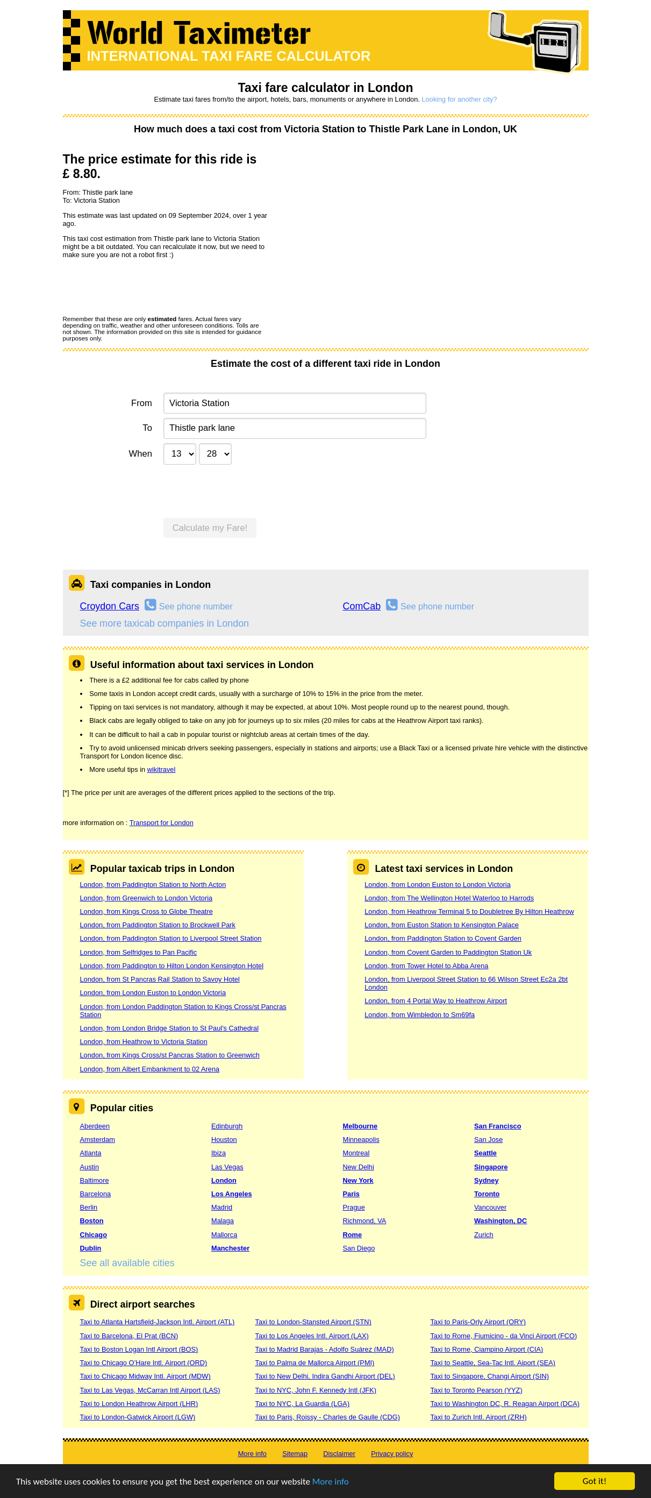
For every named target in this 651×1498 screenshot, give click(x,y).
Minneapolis (361, 1139)
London (224, 1180)
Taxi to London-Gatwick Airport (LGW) (138, 1417)
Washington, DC (500, 1221)
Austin (89, 1167)
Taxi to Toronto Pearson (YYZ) (476, 1390)
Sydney (486, 1180)
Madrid (221, 1207)
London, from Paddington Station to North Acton (153, 885)
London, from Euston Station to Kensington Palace (441, 925)
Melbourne (360, 1126)
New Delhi (358, 1167)
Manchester (230, 1248)
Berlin (89, 1207)
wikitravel (161, 769)
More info (330, 1481)
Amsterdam (97, 1139)
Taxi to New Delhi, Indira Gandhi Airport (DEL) (325, 1376)
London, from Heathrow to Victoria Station (144, 1042)
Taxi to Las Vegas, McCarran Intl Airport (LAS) (150, 1390)
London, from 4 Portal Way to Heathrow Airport (435, 1001)
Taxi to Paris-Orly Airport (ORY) (478, 1322)
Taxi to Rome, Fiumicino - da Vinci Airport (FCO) (503, 1336)
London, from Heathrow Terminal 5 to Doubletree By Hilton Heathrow (469, 911)
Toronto (486, 1194)
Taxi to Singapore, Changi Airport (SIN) (489, 1376)
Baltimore (94, 1180)
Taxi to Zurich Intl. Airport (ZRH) (478, 1417)
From (141, 403)
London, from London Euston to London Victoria (153, 993)
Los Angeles (231, 1194)
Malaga (222, 1221)
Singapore (491, 1167)
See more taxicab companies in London (164, 623)
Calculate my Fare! (210, 528)
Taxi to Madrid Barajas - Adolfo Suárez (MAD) (324, 1349)
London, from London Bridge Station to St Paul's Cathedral (169, 1028)
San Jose (488, 1139)
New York (358, 1180)
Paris (351, 1194)
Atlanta (91, 1153)
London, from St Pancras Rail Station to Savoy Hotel (160, 979)
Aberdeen (95, 1126)
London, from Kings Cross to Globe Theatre (146, 911)
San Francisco (497, 1126)
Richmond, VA (365, 1221)
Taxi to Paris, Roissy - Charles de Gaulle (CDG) (327, 1417)
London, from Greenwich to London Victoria (146, 898)
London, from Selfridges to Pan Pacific (138, 952)
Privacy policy (392, 1454)
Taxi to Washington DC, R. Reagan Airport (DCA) (505, 1404)
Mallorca (224, 1235)
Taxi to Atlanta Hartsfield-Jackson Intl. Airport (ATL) (157, 1322)
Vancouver (490, 1207)
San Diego (359, 1248)
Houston (224, 1139)
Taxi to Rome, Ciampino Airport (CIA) (486, 1349)
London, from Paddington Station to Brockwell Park (158, 925)
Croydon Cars (109, 606)
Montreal (356, 1153)
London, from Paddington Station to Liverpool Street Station (171, 938)
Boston (92, 1221)
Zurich (483, 1235)
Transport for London (162, 823)
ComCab (362, 606)
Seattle (485, 1153)
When (140, 454)
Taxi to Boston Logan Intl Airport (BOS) (139, 1349)
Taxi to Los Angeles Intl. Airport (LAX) (311, 1336)
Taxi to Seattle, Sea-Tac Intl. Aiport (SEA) (492, 1363)
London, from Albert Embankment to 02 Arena (150, 1069)
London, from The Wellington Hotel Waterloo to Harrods (449, 898)
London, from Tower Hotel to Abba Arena (426, 966)
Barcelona (95, 1194)
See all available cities (127, 1263)
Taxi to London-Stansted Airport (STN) (313, 1322)
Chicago (93, 1235)
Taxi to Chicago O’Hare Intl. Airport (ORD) (144, 1363)
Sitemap (294, 1454)
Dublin (91, 1248)
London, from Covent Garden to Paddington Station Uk (448, 952)
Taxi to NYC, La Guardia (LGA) (302, 1404)
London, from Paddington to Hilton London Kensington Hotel (172, 966)
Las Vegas (227, 1167)
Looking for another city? (459, 99)
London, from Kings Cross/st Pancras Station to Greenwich (170, 1055)
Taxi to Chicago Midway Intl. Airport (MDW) (145, 1376)
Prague (354, 1207)
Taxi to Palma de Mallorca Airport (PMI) (314, 1363)
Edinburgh (226, 1126)
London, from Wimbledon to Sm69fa (419, 1015)
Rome (352, 1235)
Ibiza (218, 1153)
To (147, 428)
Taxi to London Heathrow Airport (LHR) (139, 1404)
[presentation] (144, 287)
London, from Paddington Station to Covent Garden (442, 938)
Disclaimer (339, 1454)
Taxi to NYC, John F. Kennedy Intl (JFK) (315, 1390)
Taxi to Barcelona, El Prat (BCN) (129, 1336)
